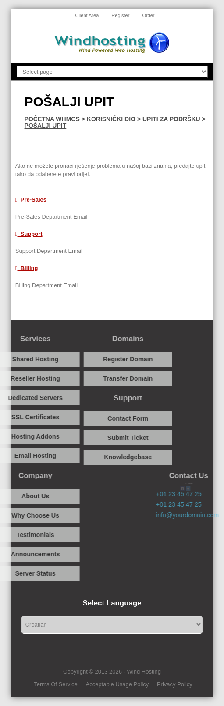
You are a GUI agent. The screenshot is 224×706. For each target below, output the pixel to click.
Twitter (147, 311)
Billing (26, 268)
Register (120, 15)
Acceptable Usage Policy (117, 684)
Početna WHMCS (52, 118)
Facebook (80, 311)
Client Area (87, 15)
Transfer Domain (112, 378)
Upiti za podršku (171, 118)
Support (29, 234)
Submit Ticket (112, 437)
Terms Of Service (56, 684)
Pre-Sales (30, 199)
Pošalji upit (46, 125)
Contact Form (112, 418)
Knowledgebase (112, 457)
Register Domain (112, 359)
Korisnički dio (111, 118)
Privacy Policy (174, 684)
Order (148, 15)
